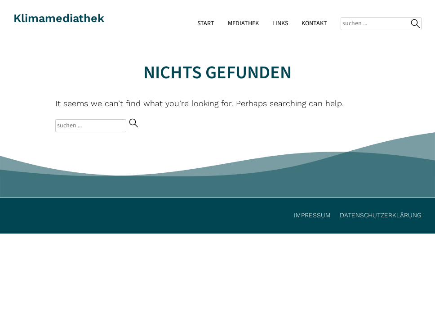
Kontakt (314, 23)
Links (280, 23)
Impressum (312, 215)
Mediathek (243, 23)
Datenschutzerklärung (381, 215)
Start (205, 23)
